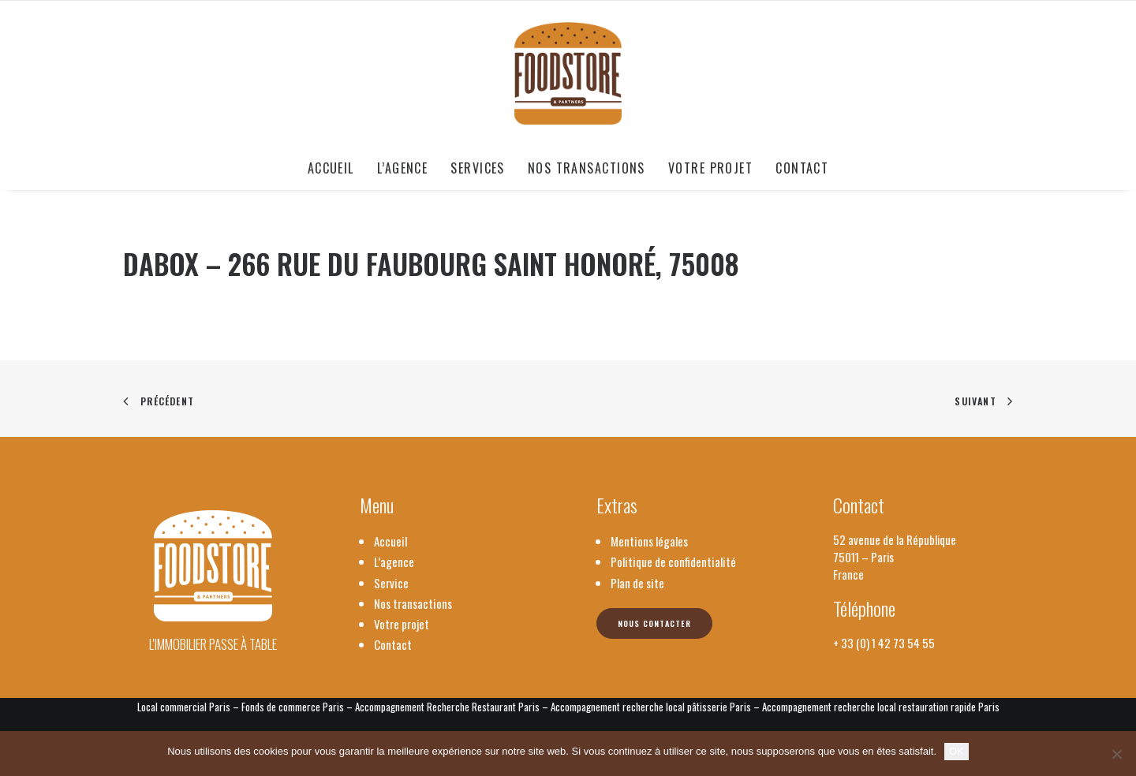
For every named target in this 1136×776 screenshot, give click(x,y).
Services (477, 168)
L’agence (402, 168)
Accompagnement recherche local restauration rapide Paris (881, 706)
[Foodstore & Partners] (568, 73)
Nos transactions (586, 168)
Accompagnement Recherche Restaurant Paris (447, 706)
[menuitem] (336, 168)
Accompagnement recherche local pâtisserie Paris (651, 706)
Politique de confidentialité (673, 561)
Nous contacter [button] (654, 623)
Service (391, 582)
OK (956, 751)
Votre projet (710, 168)
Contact (801, 168)
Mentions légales (649, 541)
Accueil (331, 168)
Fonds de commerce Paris (292, 706)
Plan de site (637, 582)
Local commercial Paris (183, 706)
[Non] (1116, 754)
